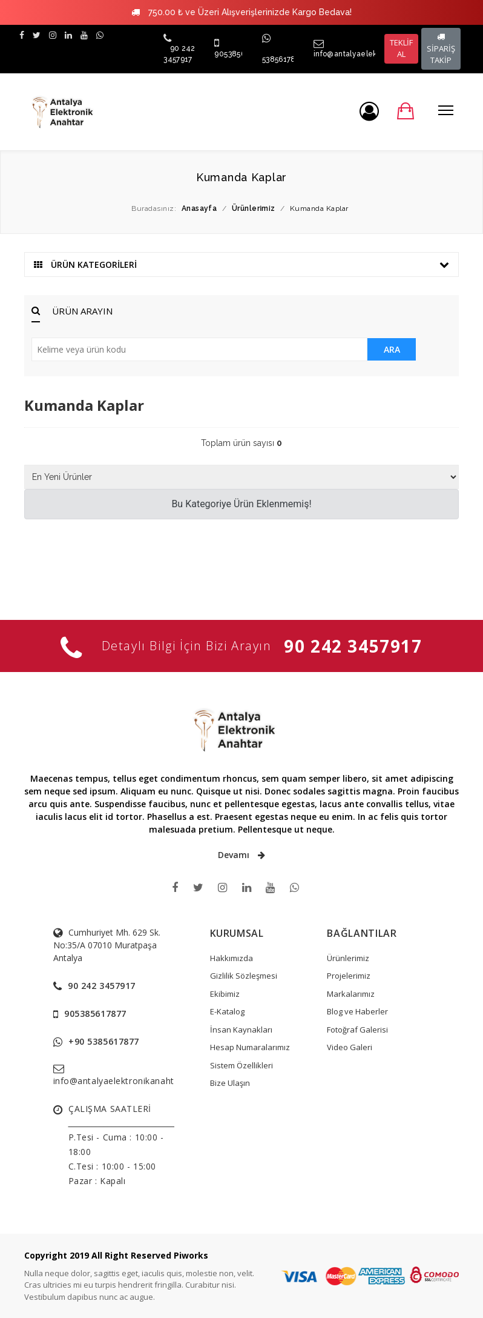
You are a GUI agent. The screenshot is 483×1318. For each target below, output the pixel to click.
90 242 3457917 (353, 645)
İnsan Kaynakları (241, 1029)
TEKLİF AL (401, 48)
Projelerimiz (348, 975)
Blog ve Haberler (357, 1011)
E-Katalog (227, 1011)
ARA (392, 349)
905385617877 (239, 54)
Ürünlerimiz (348, 958)
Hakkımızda (231, 958)
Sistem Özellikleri (241, 1065)
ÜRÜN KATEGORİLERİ (241, 264)
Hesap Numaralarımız (250, 1047)
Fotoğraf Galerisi (357, 1029)
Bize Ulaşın (230, 1082)
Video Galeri (349, 1047)
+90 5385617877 (103, 1041)
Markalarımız (351, 993)
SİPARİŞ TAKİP (441, 49)
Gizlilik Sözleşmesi (243, 975)
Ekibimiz (225, 993)
